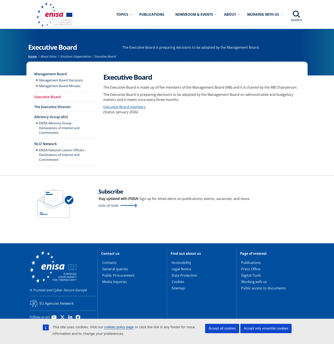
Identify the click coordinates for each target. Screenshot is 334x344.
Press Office (250, 269)
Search (296, 20)
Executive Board (47, 97)
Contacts (109, 262)
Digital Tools (251, 275)
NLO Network (45, 144)
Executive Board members (124, 107)
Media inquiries (114, 281)
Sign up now (108, 206)
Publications (151, 14)
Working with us (254, 281)
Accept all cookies (222, 328)
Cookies (178, 281)
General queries (115, 269)
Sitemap (178, 288)
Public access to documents (263, 288)
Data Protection (184, 275)
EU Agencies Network (57, 303)
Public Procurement (118, 275)
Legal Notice (181, 269)
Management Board (50, 74)
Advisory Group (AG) (51, 117)
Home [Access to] (32, 56)
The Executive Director (52, 107)
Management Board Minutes (60, 86)
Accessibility (181, 262)
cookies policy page (119, 327)
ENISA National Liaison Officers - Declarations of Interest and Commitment (62, 155)
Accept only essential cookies (266, 328)
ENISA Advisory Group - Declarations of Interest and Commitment (59, 128)
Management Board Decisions (61, 80)
